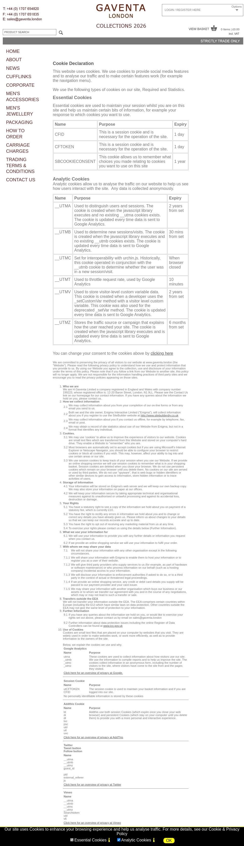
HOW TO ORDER (15, 133)
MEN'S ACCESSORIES (22, 96)
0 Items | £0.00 (230, 29)
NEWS (13, 68)
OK (169, 840)
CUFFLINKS (18, 76)
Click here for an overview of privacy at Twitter (92, 784)
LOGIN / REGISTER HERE (183, 9)
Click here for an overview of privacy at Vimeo (92, 822)
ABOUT (14, 59)
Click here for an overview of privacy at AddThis (93, 737)
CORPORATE (20, 85)
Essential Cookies (90, 840)
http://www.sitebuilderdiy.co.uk (159, 415)
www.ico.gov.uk (113, 625)
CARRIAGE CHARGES (18, 148)
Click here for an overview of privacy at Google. (93, 672)
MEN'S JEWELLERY (19, 110)
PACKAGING (19, 122)
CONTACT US (20, 179)
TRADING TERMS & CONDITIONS (20, 165)
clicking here (162, 353)
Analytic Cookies (136, 840)
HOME (13, 51)
